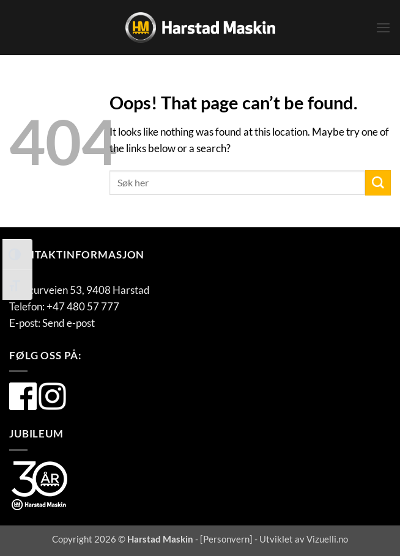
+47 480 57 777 (82, 306)
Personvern (226, 538)
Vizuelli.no (327, 538)
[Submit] (378, 182)
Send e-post (68, 322)
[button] (383, 27)
